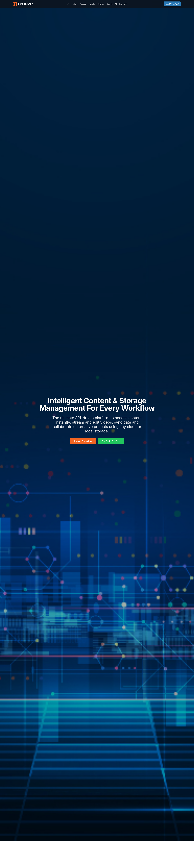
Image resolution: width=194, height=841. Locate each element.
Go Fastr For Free (111, 441)
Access (83, 4)
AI (116, 4)
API (68, 4)
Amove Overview (83, 441)
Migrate (101, 4)
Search (109, 4)
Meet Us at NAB (172, 4)
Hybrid (74, 4)
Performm (123, 4)
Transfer (91, 4)
